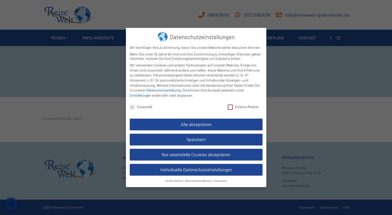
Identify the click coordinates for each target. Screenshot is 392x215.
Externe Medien (243, 106)
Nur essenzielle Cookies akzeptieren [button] (196, 153)
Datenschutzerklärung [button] (198, 179)
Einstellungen (140, 94)
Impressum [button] (220, 179)
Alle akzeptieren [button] (196, 123)
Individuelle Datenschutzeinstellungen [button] (196, 169)
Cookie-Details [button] (174, 179)
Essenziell (141, 106)
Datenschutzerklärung (163, 89)
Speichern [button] (196, 138)
